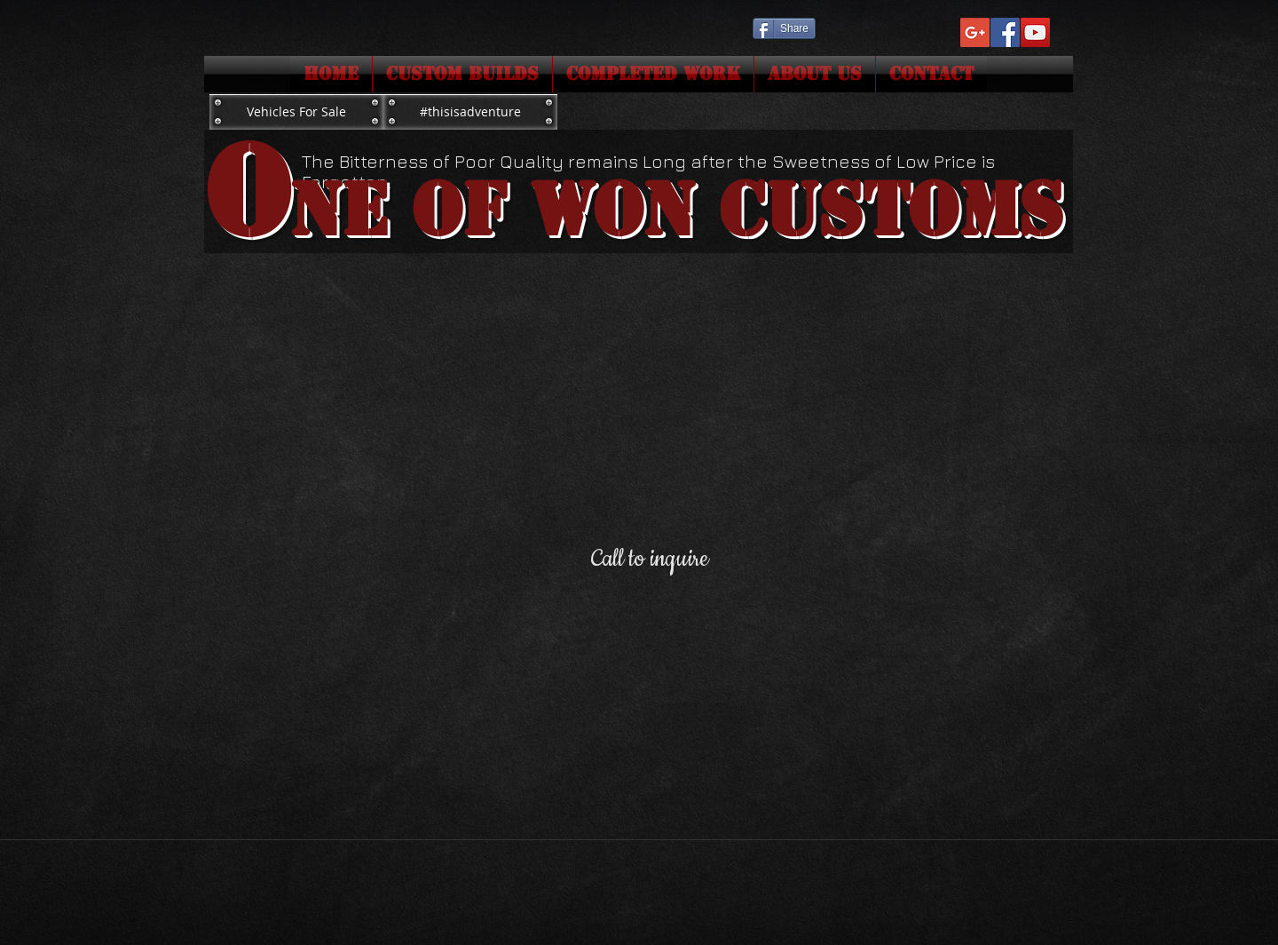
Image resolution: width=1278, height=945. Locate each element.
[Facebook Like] (850, 27)
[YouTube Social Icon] (1035, 32)
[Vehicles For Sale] (296, 112)
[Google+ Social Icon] (975, 32)
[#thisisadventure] (470, 112)
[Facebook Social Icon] (1005, 32)
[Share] (784, 28)
